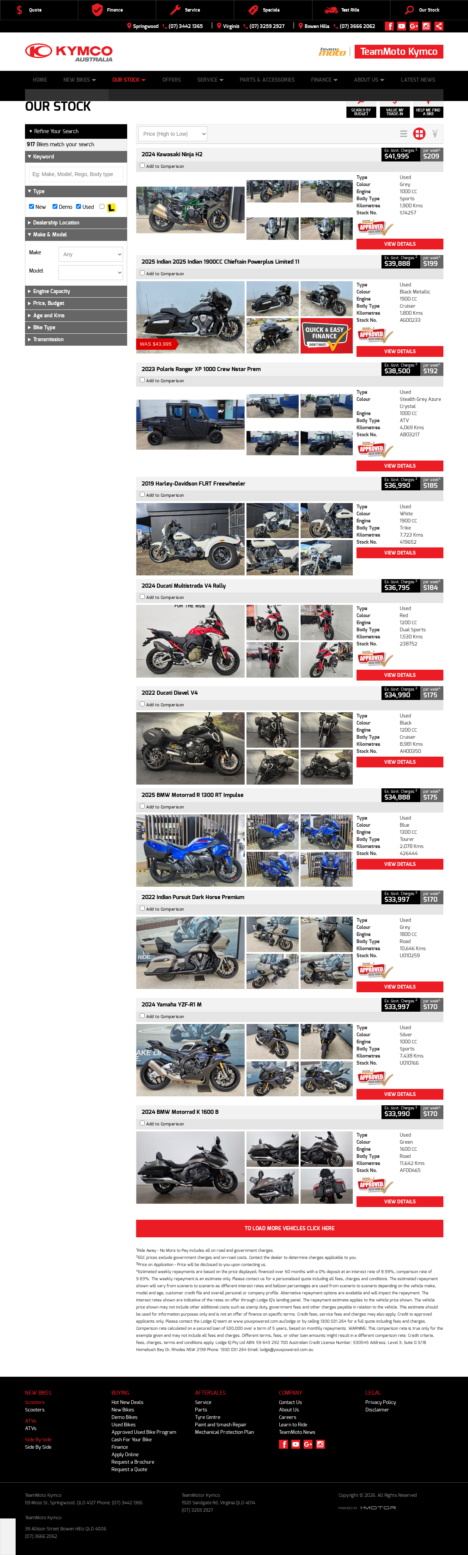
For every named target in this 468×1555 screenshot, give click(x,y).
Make (35, 252)
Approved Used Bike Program (143, 1432)
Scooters (35, 1402)
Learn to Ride (293, 1425)
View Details (400, 244)
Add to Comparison (165, 166)
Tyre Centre (207, 1417)
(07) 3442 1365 (186, 26)
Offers (171, 80)
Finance (324, 80)
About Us (369, 80)
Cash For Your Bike (131, 1439)
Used (85, 207)
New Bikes (79, 80)
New (37, 207)
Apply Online (125, 1454)
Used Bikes (123, 1425)
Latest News (418, 80)
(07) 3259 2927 (267, 26)
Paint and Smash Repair (221, 1425)
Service (210, 80)
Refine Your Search (54, 131)
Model (36, 271)
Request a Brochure (132, 1462)
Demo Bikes (124, 1417)
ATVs (31, 1421)
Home (40, 80)
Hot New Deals (127, 1402)
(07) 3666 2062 (357, 26)
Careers (287, 1417)
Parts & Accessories (267, 80)
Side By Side (38, 1439)
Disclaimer (377, 1410)
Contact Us (290, 1402)
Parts (201, 1410)
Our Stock (129, 80)
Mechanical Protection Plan (224, 1432)
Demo (62, 207)
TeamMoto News (297, 1432)
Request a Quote (129, 1469)
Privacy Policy (380, 1402)
